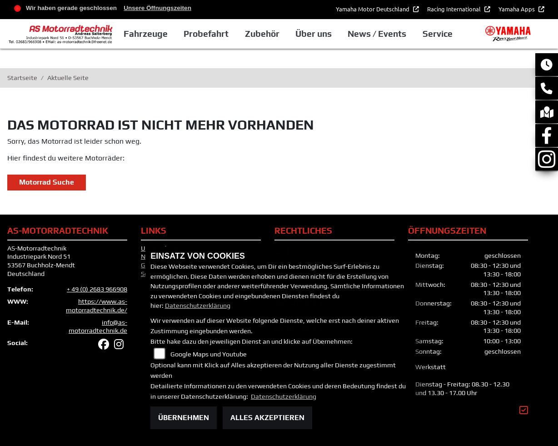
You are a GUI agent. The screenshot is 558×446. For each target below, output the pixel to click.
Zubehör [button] (262, 34)
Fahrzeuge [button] (146, 34)
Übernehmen (183, 417)
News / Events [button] (377, 34)
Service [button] (438, 34)
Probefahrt (206, 34)
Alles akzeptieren (267, 417)
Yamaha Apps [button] (517, 9)
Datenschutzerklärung (197, 305)
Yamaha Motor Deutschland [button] (373, 9)
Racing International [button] (454, 9)
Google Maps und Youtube (208, 354)
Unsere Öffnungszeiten (157, 8)
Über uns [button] (313, 34)
